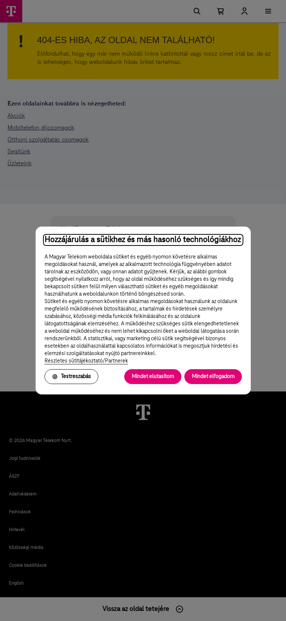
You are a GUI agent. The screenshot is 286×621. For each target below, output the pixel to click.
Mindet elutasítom (153, 377)
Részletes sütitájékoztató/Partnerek (86, 361)
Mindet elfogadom (213, 377)
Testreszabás (71, 377)
